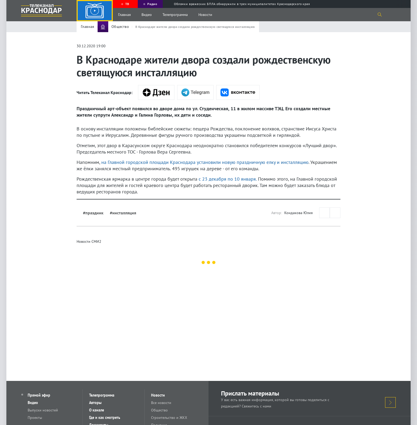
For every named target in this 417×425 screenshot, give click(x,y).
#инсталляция (123, 212)
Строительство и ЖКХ (169, 417)
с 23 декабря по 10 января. (228, 179)
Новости (205, 14)
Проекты (35, 417)
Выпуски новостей (43, 410)
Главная (124, 14)
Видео (146, 14)
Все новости (161, 402)
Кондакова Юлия (298, 212)
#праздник (93, 212)
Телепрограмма (175, 14)
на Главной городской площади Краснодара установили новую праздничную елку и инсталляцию (204, 162)
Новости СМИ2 (89, 241)
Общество (159, 410)
